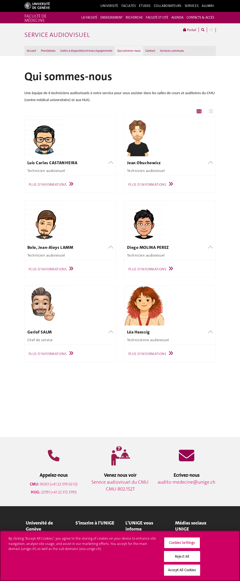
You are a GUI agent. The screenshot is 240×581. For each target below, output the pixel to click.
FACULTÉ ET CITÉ (157, 17)
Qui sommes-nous (129, 51)
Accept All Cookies (182, 572)
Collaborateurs (168, 6)
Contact (150, 51)
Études (144, 6)
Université (109, 6)
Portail (189, 30)
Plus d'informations (52, 184)
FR (211, 30)
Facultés (128, 6)
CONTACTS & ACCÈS (200, 17)
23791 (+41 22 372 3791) (54, 492)
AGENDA (177, 17)
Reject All (182, 559)
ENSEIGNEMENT (111, 17)
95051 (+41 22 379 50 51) (53, 484)
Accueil (31, 51)
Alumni (208, 6)
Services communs (172, 51)
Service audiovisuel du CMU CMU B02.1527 (120, 485)
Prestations (48, 51)
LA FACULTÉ (89, 17)
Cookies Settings (182, 545)
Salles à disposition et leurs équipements (86, 51)
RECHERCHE (134, 17)
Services (192, 6)
